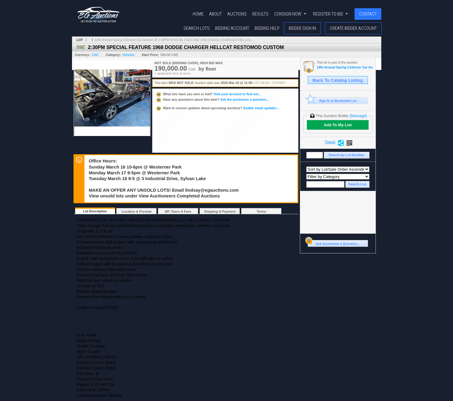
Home (198, 14)
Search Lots (197, 28)
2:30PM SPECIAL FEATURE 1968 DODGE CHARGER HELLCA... (205, 40)
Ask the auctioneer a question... (212, 99)
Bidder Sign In (302, 28)
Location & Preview (136, 211)
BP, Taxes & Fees (178, 211)
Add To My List (338, 125)
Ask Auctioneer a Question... (334, 243)
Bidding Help (267, 28)
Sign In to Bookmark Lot (332, 100)
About (215, 14)
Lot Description (95, 211)
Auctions (237, 14)
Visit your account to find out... (208, 94)
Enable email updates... (217, 108)
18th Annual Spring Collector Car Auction (124, 40)
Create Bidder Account (353, 28)
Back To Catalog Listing (338, 80)
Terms (261, 211)
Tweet (329, 142)
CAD (95, 55)
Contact (368, 14)
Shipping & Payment (220, 211)
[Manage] (358, 115)
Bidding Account (232, 28)
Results (260, 14)
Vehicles (128, 55)
